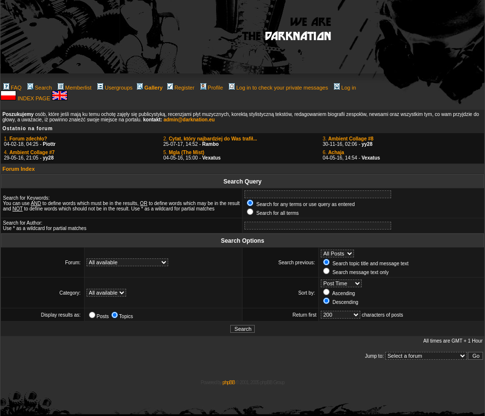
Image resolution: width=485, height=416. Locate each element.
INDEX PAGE (34, 98)
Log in (345, 88)
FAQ (12, 88)
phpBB (228, 382)
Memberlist (74, 88)
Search (39, 88)
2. (210, 138)
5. (183, 152)
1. (25, 138)
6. (333, 152)
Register (181, 88)
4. (29, 152)
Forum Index (18, 169)
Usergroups (114, 88)
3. (348, 138)
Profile (211, 88)
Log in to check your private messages (278, 88)
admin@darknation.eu (189, 119)
